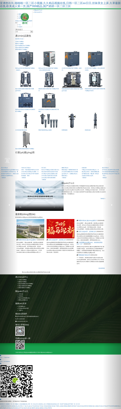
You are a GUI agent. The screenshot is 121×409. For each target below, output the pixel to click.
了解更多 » (103, 198)
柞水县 (100, 406)
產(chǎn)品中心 (38, 12)
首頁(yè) (17, 20)
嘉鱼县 (37, 408)
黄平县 (21, 408)
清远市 (25, 408)
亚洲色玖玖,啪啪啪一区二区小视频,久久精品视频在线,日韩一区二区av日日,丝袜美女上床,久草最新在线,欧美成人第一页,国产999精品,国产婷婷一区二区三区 (60, 4)
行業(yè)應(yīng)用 (23, 16)
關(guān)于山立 (38, 10)
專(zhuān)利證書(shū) (24, 298)
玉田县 (45, 408)
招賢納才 (22, 20)
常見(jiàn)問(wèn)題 (23, 308)
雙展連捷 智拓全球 (84, 255)
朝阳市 (33, 408)
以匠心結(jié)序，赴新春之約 (57, 240)
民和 (21, 406)
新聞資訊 (20, 18)
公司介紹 (20, 294)
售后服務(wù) (21, 306)
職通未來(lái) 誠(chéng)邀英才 (27, 240)
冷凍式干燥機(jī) (19, 41)
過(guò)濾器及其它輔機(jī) (22, 47)
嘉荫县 (41, 408)
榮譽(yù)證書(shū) (23, 300)
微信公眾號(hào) (22, 325)
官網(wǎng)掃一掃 (22, 338)
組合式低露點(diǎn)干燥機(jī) (22, 45)
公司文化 (20, 296)
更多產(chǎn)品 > (19, 38)
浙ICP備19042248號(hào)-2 (45, 352)
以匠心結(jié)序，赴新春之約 (87, 231)
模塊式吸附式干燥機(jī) (21, 49)
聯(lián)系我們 (28, 20)
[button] (9, 204)
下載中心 (20, 310)
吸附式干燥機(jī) (19, 43)
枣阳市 (49, 408)
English (20, 26)
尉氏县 (29, 408)
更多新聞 (101, 268)
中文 (19, 24)
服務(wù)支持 (21, 14)
